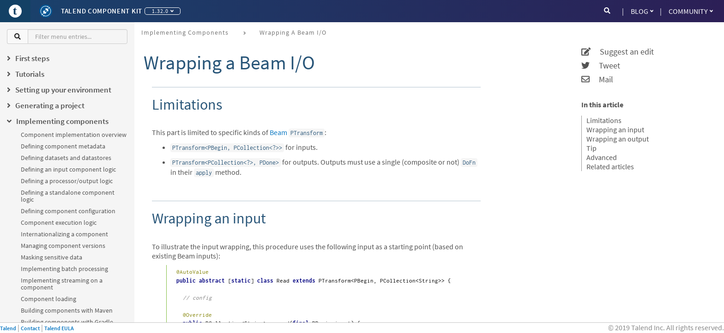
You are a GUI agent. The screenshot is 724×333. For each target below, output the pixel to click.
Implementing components (185, 32)
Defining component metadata (63, 146)
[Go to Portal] (15, 11)
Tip (591, 148)
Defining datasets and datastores (66, 158)
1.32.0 (163, 10)
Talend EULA (59, 328)
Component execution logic (59, 222)
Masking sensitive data (51, 257)
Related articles (610, 166)
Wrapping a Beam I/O (292, 32)
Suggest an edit (617, 51)
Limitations (603, 120)
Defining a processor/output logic (67, 181)
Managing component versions (63, 245)
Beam (278, 132)
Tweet (600, 65)
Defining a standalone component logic (68, 196)
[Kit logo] (45, 11)
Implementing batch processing (64, 269)
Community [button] (691, 11)
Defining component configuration (68, 211)
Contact (30, 328)
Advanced (601, 157)
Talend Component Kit (101, 10)
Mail (597, 79)
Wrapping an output (617, 138)
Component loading (48, 299)
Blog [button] (642, 11)
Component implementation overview (74, 134)
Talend (8, 328)
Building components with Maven (67, 310)
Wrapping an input (615, 129)
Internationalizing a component (64, 234)
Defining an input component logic (68, 169)
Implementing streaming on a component (62, 283)
